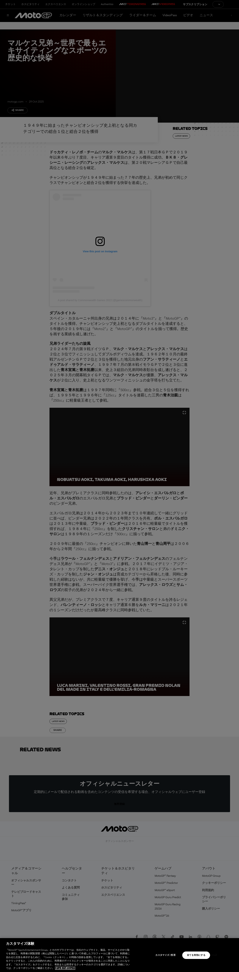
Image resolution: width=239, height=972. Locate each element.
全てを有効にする (196, 955)
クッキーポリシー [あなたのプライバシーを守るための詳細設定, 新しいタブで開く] (65, 968)
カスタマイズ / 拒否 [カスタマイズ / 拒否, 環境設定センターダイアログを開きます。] (165, 955)
